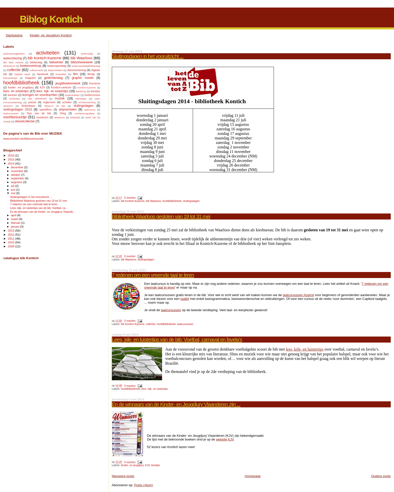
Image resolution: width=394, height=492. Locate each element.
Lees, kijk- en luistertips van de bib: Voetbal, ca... (39, 207)
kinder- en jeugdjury (132, 465)
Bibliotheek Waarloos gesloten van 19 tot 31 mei (161, 216)
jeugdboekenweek (67, 83)
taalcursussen (171, 310)
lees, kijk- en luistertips (304, 349)
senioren (8, 105)
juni (13, 189)
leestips (155, 465)
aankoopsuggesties (14, 53)
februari (16, 222)
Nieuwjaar (81, 98)
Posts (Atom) (143, 485)
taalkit (184, 299)
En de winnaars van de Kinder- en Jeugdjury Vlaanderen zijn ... (176, 404)
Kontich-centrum (61, 87)
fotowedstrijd (10, 78)
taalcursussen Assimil (298, 295)
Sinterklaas (28, 105)
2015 (11, 159)
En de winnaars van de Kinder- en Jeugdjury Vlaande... (42, 211)
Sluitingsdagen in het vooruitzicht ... (147, 56)
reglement (49, 102)
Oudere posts (381, 476)
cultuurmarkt (36, 70)
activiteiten (47, 53)
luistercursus (92, 94)
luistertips (14, 98)
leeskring (81, 91)
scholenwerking (86, 102)
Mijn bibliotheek (37, 98)
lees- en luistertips (16, 91)
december (17, 167)
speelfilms (45, 109)
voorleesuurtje (15, 117)
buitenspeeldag (56, 65)
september (18, 178)
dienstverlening (76, 70)
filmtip (91, 74)
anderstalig (87, 53)
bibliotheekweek (82, 62)
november (17, 171)
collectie (151, 324)
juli (13, 185)
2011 (11, 238)
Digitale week (22, 74)
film (75, 74)
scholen (67, 102)
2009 (11, 246)
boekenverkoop (30, 66)
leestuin (12, 94)
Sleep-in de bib (54, 105)
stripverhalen (68, 109)
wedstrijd (75, 117)
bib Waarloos (153, 201)
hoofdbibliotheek (172, 201)
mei (13, 193)
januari (15, 226)
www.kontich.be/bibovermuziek (23, 138)
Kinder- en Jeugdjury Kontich (51, 35)
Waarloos (59, 117)
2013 (11, 230)
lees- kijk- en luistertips (154, 389)
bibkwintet (56, 62)
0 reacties (129, 197)
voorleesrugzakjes (85, 113)
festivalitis (61, 74)
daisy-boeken (55, 70)
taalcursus (89, 109)
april (14, 215)
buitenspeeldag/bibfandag (86, 66)
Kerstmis (94, 83)
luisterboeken (72, 95)
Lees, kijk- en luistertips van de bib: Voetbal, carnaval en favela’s (177, 339)
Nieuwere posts (123, 476)
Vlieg (63, 113)
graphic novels (83, 78)
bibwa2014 (9, 66)
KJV (147, 465)
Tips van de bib (39, 113)
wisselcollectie (25, 121)
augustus (17, 182)
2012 (11, 234)
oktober (16, 174)
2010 (11, 242)
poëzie (32, 102)
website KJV (224, 439)
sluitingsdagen (191, 201)
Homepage (253, 476)
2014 (11, 163)
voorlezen (42, 117)
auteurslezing (12, 58)
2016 (11, 155)
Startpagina (14, 35)
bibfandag (36, 62)
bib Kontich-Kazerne (132, 201)
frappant (30, 77)
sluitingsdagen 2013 (17, 109)
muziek (60, 98)
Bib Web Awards (13, 62)
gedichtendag (53, 78)
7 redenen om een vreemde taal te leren (153, 275)
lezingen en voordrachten (40, 95)
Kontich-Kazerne (86, 87)
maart (15, 219)
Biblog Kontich (51, 19)
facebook (42, 74)
